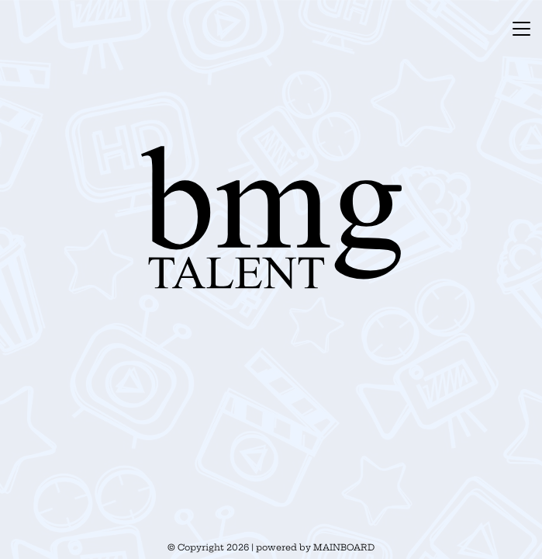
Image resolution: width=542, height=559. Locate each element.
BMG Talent (271, 217)
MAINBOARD (344, 547)
